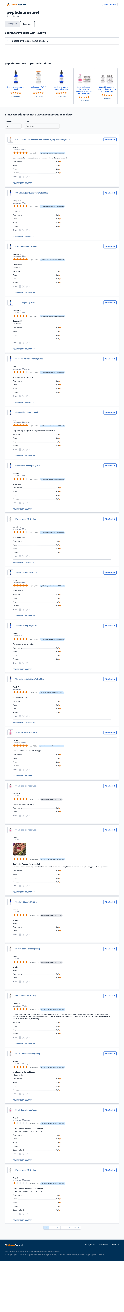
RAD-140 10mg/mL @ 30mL (26, 246)
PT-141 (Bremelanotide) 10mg (27, 949)
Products (27, 24)
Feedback (115, 1245)
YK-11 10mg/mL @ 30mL (25, 303)
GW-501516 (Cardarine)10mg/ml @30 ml (31, 193)
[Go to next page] (76, 1228)
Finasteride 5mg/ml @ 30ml (26, 412)
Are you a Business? (110, 4)
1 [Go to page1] (46, 1227)
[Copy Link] (27, 177)
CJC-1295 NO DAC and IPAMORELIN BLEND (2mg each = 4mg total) (42, 139)
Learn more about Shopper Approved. (48, 1251)
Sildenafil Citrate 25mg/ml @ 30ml (29, 359)
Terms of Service (103, 1245)
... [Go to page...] (63, 1227)
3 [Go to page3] (57, 1227)
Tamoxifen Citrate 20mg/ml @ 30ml (29, 679)
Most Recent (30, 126)
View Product (110, 140)
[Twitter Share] (23, 177)
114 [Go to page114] (69, 1227)
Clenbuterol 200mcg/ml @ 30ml (28, 466)
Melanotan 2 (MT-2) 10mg (25, 519)
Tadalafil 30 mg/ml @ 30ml (26, 572)
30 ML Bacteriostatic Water (26, 732)
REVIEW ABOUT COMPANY (22, 183)
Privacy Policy (90, 1245)
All (7, 126)
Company (12, 24)
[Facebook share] (20, 177)
